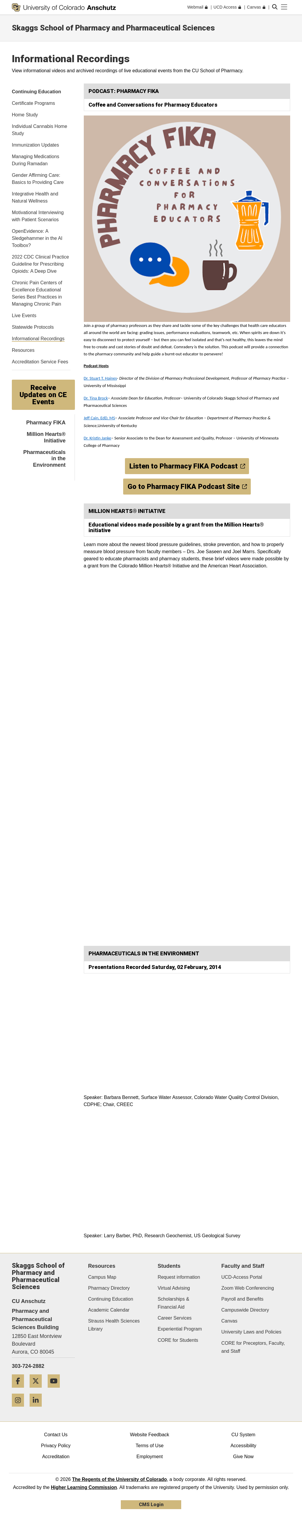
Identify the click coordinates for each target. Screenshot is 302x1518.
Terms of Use (149, 1445)
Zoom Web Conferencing (247, 1288)
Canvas (229, 1320)
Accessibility (243, 1445)
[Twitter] (38, 1389)
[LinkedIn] (38, 1408)
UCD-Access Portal (241, 1277)
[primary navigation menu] (284, 7)
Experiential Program (180, 1328)
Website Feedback (149, 1434)
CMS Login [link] (151, 1504)
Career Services (175, 1317)
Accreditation (56, 1456)
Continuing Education (110, 1299)
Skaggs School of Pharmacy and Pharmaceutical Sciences (113, 27)
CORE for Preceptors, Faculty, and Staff (253, 1347)
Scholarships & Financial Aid (173, 1303)
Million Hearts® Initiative (46, 437)
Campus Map (102, 1277)
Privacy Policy (56, 1445)
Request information (179, 1277)
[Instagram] (20, 1408)
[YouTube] (56, 1389)
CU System (244, 1434)
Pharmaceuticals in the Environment (44, 458)
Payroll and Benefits (242, 1299)
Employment (149, 1456)
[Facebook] (20, 1389)
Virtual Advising (174, 1288)
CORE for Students (178, 1340)
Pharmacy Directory (109, 1288)
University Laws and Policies (251, 1331)
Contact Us (56, 1434)
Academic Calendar (109, 1309)
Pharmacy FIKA (45, 423)
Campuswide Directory (245, 1309)
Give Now (243, 1456)
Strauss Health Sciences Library (114, 1324)
